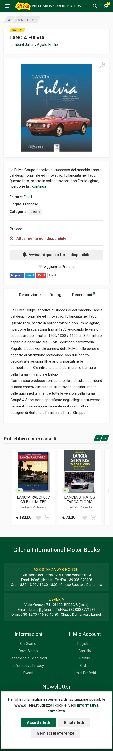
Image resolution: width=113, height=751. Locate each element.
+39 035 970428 (79, 580)
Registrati (84, 643)
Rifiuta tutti (74, 722)
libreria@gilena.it (41, 610)
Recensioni (83, 294)
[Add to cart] (47, 517)
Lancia (35, 212)
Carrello (85, 651)
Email (52, 275)
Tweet (30, 275)
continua (39, 186)
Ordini (84, 665)
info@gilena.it (41, 580)
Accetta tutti (38, 722)
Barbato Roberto (80, 507)
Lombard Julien (22, 44)
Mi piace (16, 275)
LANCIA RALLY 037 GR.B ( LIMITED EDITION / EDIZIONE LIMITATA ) (33, 499)
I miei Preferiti (85, 673)
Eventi (28, 673)
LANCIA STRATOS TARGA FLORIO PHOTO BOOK (79, 499)
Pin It (41, 275)
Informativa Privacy (28, 665)
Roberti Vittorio (33, 507)
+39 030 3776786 (81, 610)
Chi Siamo (28, 643)
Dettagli (56, 294)
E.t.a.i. (28, 197)
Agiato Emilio (47, 44)
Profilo (84, 658)
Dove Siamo (28, 651)
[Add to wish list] (38, 517)
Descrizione (30, 294)
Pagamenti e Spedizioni (28, 658)
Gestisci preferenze (55, 733)
